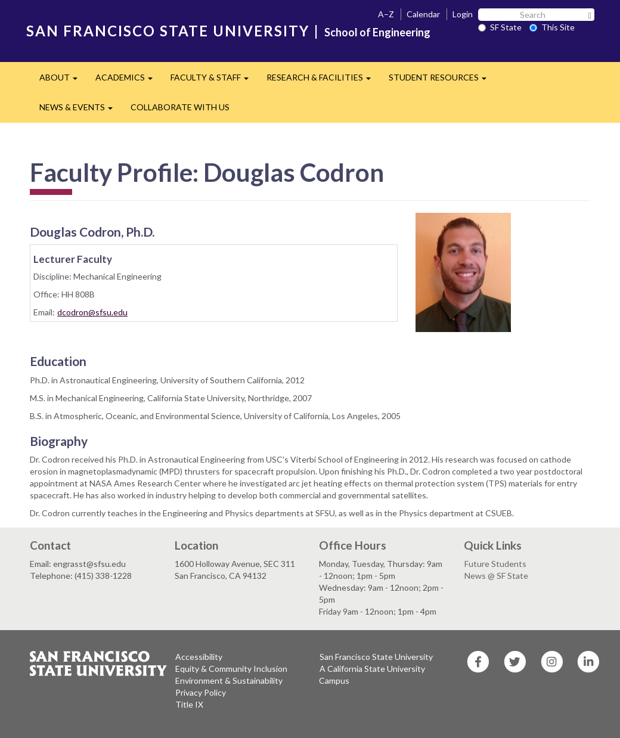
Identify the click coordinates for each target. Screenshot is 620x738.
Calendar (423, 14)
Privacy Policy (200, 692)
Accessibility (198, 657)
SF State (500, 27)
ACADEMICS (128, 80)
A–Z (386, 14)
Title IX (189, 704)
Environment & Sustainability (229, 680)
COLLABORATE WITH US (180, 107)
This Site (552, 27)
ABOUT (62, 80)
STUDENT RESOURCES (442, 80)
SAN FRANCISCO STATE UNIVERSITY (167, 30)
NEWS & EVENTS (80, 110)
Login (462, 14)
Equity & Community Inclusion (231, 668)
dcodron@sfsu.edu (92, 312)
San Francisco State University (376, 657)
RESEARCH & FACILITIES (323, 80)
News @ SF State (496, 575)
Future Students (495, 564)
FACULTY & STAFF (214, 80)
